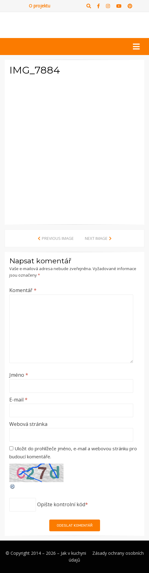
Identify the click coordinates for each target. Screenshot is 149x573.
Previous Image (58, 238)
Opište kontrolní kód (61, 504)
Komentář (23, 290)
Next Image (96, 238)
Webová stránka (28, 424)
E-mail (18, 399)
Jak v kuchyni (73, 553)
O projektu (39, 6)
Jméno (18, 374)
